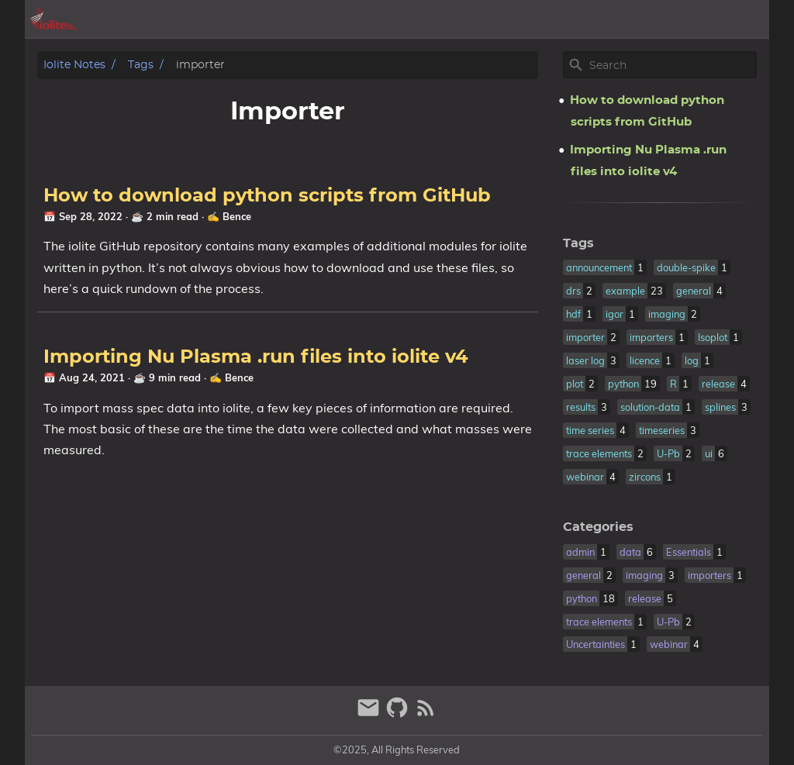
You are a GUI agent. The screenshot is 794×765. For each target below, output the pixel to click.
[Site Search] (671, 65)
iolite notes (74, 65)
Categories (598, 527)
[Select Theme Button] (525, 19)
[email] (370, 714)
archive (575, 19)
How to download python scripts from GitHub (267, 196)
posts (629, 19)
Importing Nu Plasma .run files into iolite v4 (255, 357)
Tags (141, 65)
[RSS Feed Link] (425, 714)
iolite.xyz (688, 19)
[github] (399, 714)
